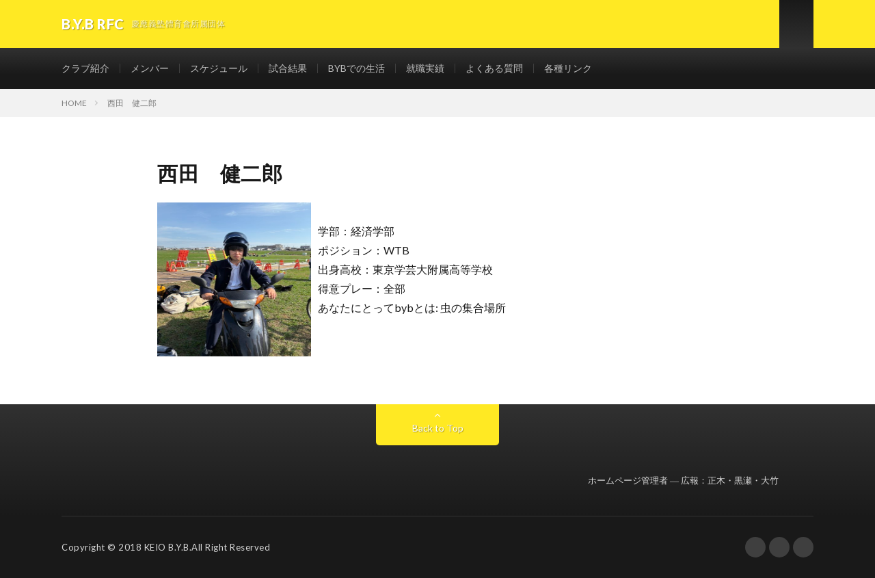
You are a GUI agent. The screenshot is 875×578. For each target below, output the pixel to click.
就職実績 (425, 68)
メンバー (150, 68)
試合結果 (288, 68)
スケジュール (218, 68)
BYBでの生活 (356, 68)
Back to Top (437, 428)
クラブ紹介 (85, 68)
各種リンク (568, 68)
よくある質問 (494, 68)
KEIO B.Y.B (166, 547)
